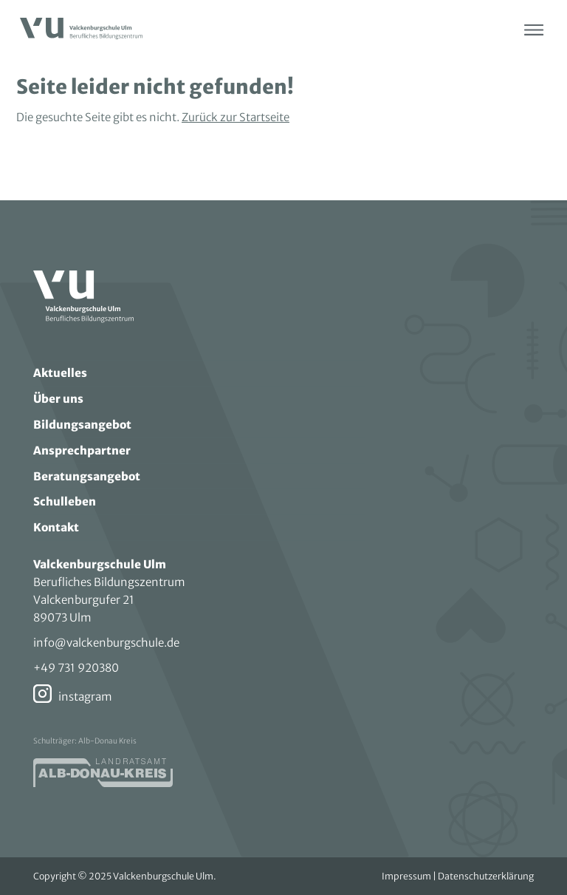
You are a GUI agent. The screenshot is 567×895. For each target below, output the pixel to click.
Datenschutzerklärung (486, 876)
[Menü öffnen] (534, 29)
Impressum (406, 876)
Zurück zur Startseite (235, 117)
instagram (85, 697)
